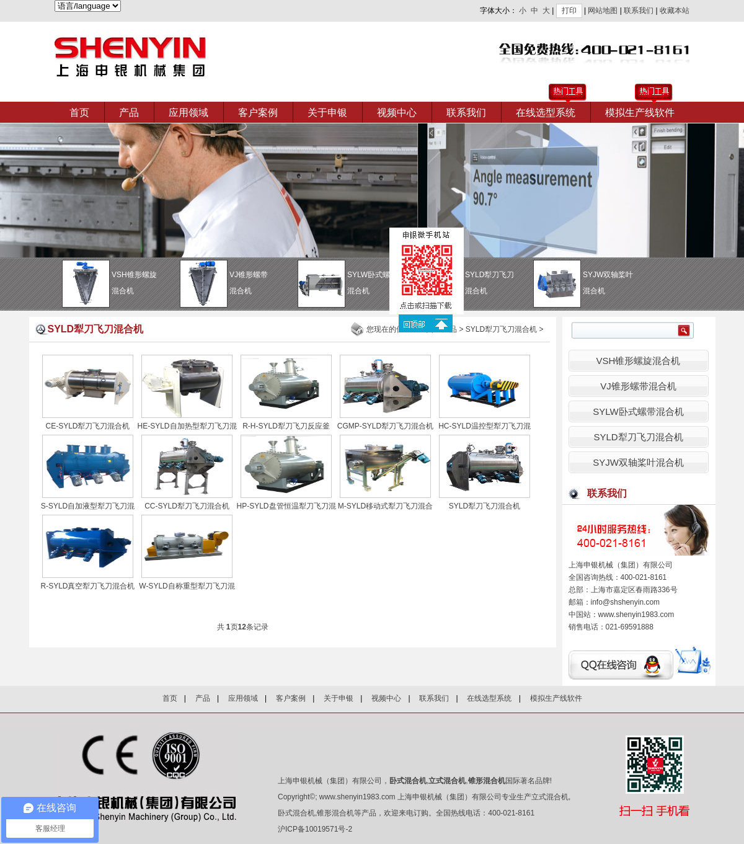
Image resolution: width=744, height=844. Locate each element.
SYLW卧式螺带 (373, 284)
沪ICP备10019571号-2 (315, 829)
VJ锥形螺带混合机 (638, 386)
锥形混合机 (486, 780)
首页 (79, 112)
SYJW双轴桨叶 (609, 284)
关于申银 (327, 112)
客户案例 (258, 112)
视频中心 (397, 112)
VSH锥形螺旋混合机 (638, 360)
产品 (129, 112)
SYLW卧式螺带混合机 (638, 411)
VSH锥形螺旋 (138, 284)
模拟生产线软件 (640, 112)
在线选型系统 (545, 112)
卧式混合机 (408, 780)
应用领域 (188, 112)
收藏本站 (674, 10)
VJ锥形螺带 (255, 284)
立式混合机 (447, 780)
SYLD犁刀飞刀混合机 (501, 329)
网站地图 (603, 10)
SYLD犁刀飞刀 (491, 284)
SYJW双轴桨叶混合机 (638, 462)
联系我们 (638, 10)
